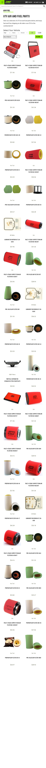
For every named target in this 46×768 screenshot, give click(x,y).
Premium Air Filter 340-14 (33, 344)
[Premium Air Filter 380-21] (34, 119)
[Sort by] (10, 36)
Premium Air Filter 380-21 (33, 135)
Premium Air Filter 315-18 (12, 588)
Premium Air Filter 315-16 (12, 658)
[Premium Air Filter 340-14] (34, 328)
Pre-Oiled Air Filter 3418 (33, 449)
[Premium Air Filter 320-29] (12, 119)
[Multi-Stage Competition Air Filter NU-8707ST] (34, 50)
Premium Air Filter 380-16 (33, 623)
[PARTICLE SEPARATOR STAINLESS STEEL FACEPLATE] (12, 363)
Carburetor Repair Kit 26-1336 (12, 241)
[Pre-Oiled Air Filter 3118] (12, 293)
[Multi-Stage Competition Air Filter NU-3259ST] (12, 607)
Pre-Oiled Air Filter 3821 (12, 205)
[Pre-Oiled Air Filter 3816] (34, 642)
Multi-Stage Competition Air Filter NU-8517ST (12, 415)
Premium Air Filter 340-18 (12, 483)
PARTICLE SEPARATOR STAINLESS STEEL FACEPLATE (12, 380)
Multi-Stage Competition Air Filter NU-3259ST (12, 624)
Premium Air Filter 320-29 (12, 135)
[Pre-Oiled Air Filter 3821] (12, 189)
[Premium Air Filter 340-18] (12, 468)
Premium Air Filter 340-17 (12, 518)
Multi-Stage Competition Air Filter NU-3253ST (33, 171)
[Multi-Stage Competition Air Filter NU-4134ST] (12, 537)
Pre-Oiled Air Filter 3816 (33, 658)
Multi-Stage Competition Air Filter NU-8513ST (33, 101)
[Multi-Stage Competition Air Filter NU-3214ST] (12, 259)
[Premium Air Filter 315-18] (12, 572)
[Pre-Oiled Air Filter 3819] (34, 572)
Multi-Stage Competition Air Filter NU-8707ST (33, 67)
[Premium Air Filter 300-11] (12, 154)
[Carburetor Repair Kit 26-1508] (34, 293)
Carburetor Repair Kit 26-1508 (34, 310)
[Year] (7, 32)
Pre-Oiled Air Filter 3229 (12, 100)
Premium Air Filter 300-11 (12, 170)
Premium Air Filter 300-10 (33, 205)
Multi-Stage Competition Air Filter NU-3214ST (12, 276)
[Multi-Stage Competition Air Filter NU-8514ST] (34, 224)
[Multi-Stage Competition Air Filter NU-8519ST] (12, 50)
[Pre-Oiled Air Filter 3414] (34, 537)
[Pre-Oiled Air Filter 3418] (34, 433)
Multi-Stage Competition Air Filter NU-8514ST (33, 241)
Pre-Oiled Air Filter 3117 (34, 274)
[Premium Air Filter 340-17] (12, 502)
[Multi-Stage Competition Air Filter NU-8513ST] (34, 84)
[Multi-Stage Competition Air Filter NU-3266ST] (34, 398)
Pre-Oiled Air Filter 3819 (33, 588)
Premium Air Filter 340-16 (12, 344)
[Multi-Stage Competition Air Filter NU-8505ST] (12, 433)
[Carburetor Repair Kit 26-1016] (34, 502)
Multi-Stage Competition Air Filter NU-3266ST (33, 415)
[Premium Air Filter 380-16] (34, 607)
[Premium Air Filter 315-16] (12, 642)
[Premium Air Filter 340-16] (12, 328)
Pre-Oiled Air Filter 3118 (12, 309)
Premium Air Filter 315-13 (33, 379)
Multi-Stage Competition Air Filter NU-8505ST (12, 450)
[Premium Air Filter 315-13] (34, 363)
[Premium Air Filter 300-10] (34, 189)
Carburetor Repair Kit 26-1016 (34, 519)
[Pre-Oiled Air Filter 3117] (34, 259)
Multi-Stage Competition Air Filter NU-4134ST (12, 554)
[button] (28, 2)
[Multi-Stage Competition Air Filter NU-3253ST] (34, 154)
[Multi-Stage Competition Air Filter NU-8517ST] (12, 398)
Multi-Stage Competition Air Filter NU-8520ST (33, 485)
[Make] (16, 32)
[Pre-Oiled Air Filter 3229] (12, 84)
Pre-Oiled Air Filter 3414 (33, 553)
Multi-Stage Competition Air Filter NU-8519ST (12, 67)
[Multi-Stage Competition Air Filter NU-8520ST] (34, 468)
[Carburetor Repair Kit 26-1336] (12, 224)
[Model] (24, 32)
